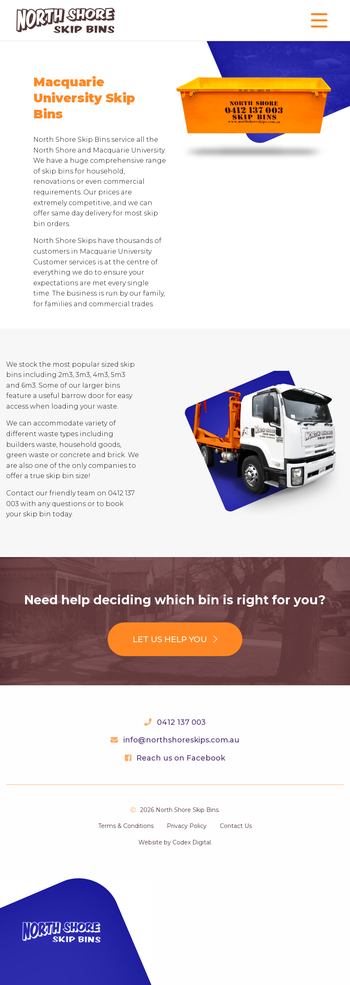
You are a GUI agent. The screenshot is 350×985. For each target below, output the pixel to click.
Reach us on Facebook (180, 758)
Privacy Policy (187, 826)
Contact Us (236, 826)
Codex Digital (192, 842)
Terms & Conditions (126, 826)
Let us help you (175, 639)
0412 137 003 (181, 722)
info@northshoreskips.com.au (181, 740)
